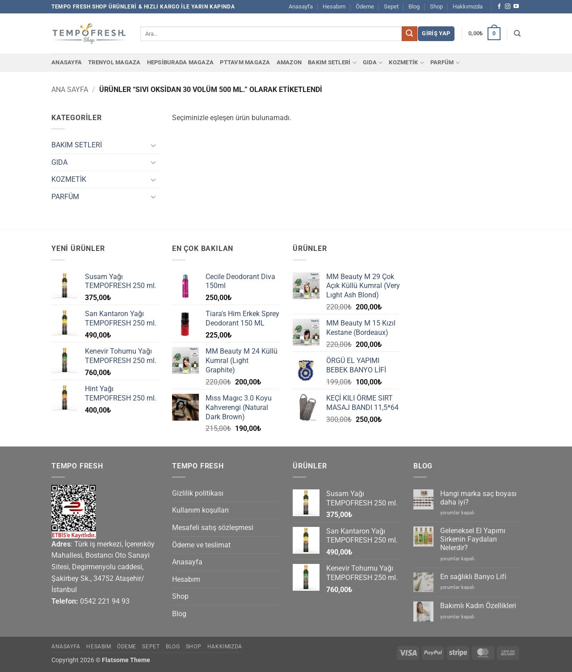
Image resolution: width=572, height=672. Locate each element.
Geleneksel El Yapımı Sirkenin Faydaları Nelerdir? (472, 539)
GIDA (373, 62)
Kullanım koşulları (200, 510)
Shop (436, 6)
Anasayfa (301, 6)
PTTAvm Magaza (245, 62)
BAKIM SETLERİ (332, 62)
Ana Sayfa (69, 89)
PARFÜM (445, 62)
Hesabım (334, 6)
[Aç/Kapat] (153, 145)
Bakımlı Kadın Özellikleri (478, 605)
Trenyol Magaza (114, 62)
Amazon (289, 62)
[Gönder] (409, 34)
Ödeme (365, 6)
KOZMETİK (406, 62)
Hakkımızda (468, 6)
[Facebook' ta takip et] (499, 7)
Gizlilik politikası (197, 493)
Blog (414, 6)
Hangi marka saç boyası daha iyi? (478, 497)
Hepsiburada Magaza (180, 62)
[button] (436, 33)
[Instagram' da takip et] (507, 7)
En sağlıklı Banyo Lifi (473, 576)
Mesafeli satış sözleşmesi (212, 527)
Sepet (391, 6)
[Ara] (517, 33)
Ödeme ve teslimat (201, 545)
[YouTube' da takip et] (516, 7)
